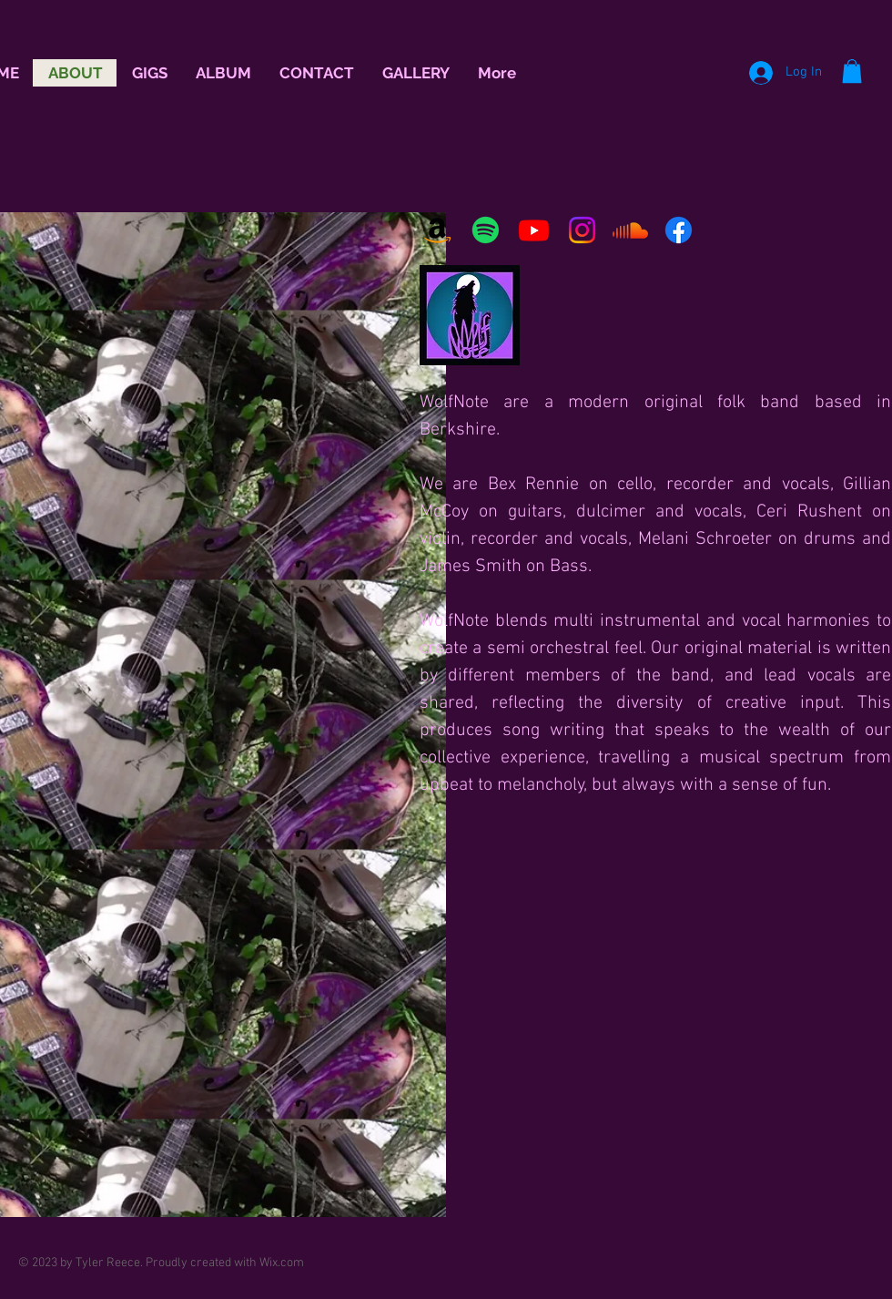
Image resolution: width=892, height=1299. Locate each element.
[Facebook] (678, 230)
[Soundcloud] (630, 230)
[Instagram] (582, 230)
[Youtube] (534, 230)
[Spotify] (485, 230)
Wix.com (281, 1263)
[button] (852, 71)
